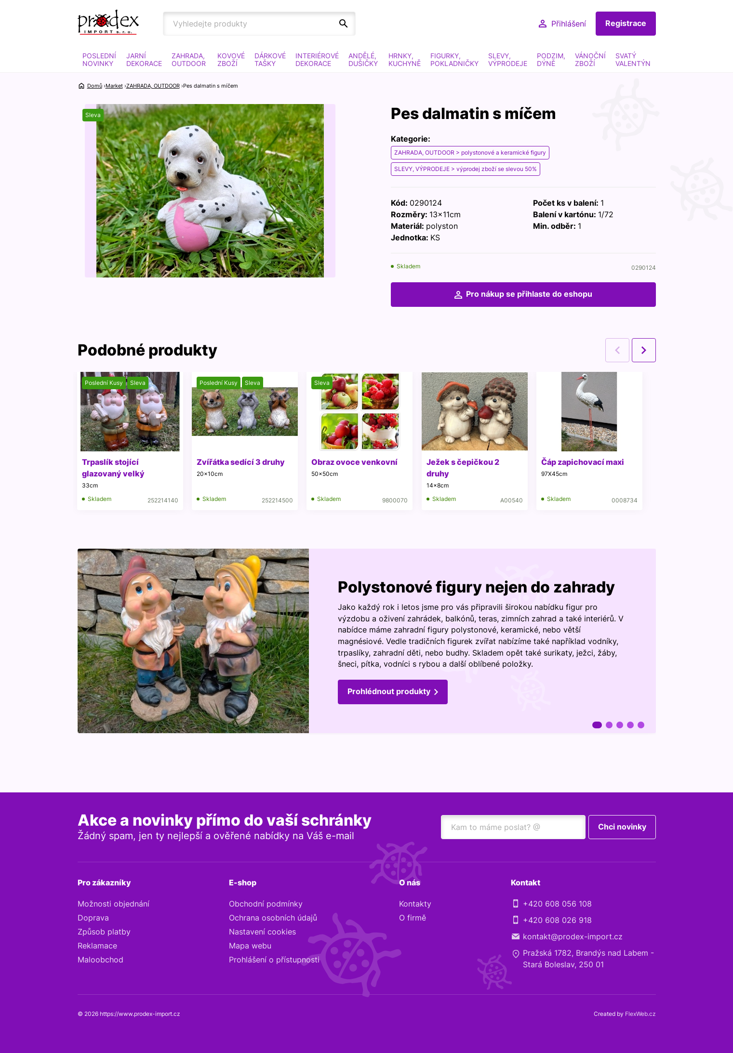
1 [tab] (597, 725)
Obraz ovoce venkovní (357, 462)
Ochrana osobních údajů (273, 918)
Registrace (625, 23)
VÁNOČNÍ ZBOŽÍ (590, 59)
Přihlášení (568, 23)
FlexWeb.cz (640, 1014)
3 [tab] (619, 725)
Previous (617, 351)
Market (114, 85)
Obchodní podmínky (266, 904)
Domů (94, 85)
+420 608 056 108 (557, 904)
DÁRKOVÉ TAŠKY (270, 59)
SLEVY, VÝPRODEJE (507, 59)
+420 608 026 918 (557, 920)
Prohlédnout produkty (388, 693)
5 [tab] (641, 725)
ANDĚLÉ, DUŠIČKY (363, 59)
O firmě (412, 918)
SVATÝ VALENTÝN (633, 59)
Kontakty (415, 904)
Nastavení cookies (262, 932)
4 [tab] (630, 725)
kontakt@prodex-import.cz (573, 937)
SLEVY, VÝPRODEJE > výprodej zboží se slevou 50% (465, 168)
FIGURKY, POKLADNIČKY (454, 59)
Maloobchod (100, 960)
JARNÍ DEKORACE (144, 59)
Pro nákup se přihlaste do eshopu (529, 294)
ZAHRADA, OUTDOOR (189, 59)
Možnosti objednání (113, 904)
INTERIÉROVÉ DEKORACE (317, 59)
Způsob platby (104, 932)
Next (644, 351)
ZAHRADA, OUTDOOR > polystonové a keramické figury (470, 152)
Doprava (93, 918)
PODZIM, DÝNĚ (551, 59)
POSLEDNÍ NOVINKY (99, 59)
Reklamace (97, 946)
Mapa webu (250, 946)
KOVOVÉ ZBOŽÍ (231, 59)
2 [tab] (609, 725)
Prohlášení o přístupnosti (274, 960)
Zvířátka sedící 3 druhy (242, 462)
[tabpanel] (367, 642)
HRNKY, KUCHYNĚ (404, 59)
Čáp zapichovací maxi (586, 462)
